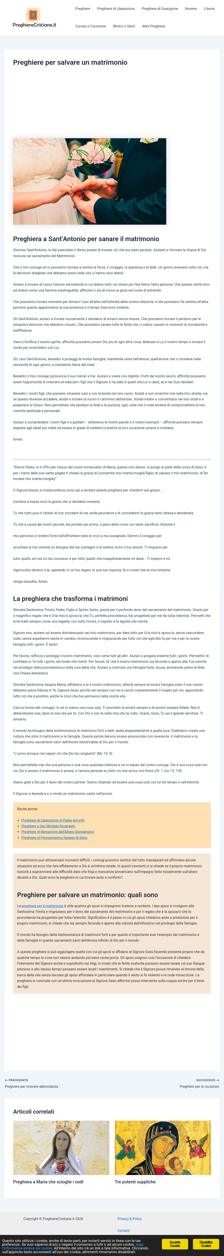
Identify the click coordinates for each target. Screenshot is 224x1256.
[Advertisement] (112, 100)
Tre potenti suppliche (135, 1181)
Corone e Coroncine (90, 26)
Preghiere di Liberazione (116, 9)
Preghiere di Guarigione (159, 9)
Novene (190, 9)
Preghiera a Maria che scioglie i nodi (48, 1181)
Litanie (208, 9)
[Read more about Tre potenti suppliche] (163, 1147)
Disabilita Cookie (206, 1244)
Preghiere (82, 9)
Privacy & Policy (129, 1218)
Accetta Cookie (175, 1244)
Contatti (123, 1230)
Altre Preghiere (153, 26)
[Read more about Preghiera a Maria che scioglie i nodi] (61, 1147)
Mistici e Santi (124, 26)
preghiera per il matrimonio (43, 906)
